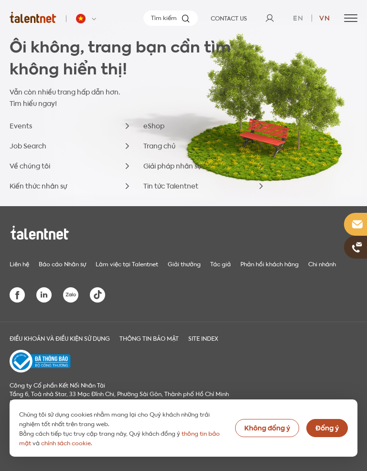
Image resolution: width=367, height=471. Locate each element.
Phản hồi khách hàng (269, 263)
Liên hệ (19, 263)
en (298, 17)
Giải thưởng (184, 263)
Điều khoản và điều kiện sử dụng (60, 338)
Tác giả (220, 263)
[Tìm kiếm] (170, 18)
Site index (203, 338)
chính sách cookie (66, 442)
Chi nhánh (322, 263)
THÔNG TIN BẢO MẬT (149, 338)
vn (324, 17)
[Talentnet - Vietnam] (87, 19)
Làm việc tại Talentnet (127, 263)
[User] (269, 18)
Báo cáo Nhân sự (62, 263)
